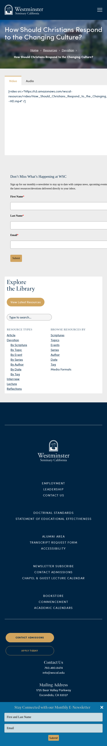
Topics (55, 340)
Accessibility (53, 552)
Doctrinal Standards (53, 516)
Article (11, 335)
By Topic (16, 350)
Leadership (53, 493)
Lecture (12, 384)
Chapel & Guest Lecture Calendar (53, 582)
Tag (53, 364)
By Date (16, 369)
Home (34, 50)
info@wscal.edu (54, 676)
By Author (17, 364)
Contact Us (53, 499)
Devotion (68, 50)
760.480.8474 (53, 671)
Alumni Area (53, 540)
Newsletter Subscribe (53, 570)
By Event (16, 355)
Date (54, 359)
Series (55, 350)
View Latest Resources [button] (26, 302)
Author (55, 355)
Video (13, 81)
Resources (50, 50)
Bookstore (53, 599)
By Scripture (19, 345)
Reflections (14, 389)
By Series (17, 359)
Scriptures (57, 335)
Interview (13, 379)
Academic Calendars (53, 611)
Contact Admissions (53, 576)
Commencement (53, 605)
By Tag (15, 374)
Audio (30, 81)
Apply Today (29, 654)
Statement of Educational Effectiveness (54, 522)
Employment (53, 487)
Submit (16, 258)
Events (55, 345)
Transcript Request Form (54, 546)
